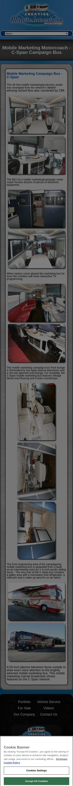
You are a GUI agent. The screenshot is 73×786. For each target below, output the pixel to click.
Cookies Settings (36, 772)
